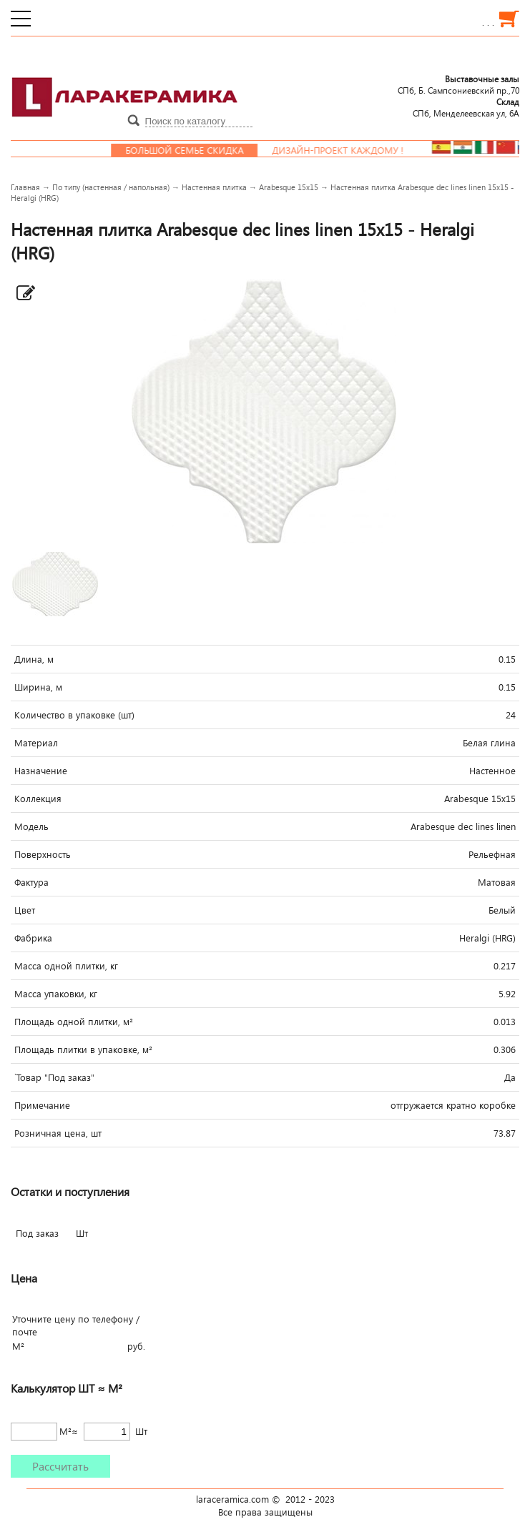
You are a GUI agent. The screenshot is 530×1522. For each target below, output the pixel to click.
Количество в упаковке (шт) (74, 714)
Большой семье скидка (194, 150)
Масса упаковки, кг (55, 993)
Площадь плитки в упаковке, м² (83, 1049)
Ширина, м (38, 687)
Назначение (40, 770)
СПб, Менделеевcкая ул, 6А (466, 107)
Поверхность (42, 854)
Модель (31, 826)
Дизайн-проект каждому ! (347, 150)
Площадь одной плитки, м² (73, 1021)
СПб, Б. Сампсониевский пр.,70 (458, 84)
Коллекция (38, 798)
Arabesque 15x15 (288, 187)
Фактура (31, 882)
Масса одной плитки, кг (66, 965)
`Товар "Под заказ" (54, 1077)
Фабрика (33, 938)
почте (24, 1331)
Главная (25, 187)
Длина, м (34, 659)
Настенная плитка (214, 187)
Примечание (42, 1105)
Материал (36, 742)
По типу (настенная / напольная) (111, 187)
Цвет (24, 910)
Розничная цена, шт (58, 1133)
